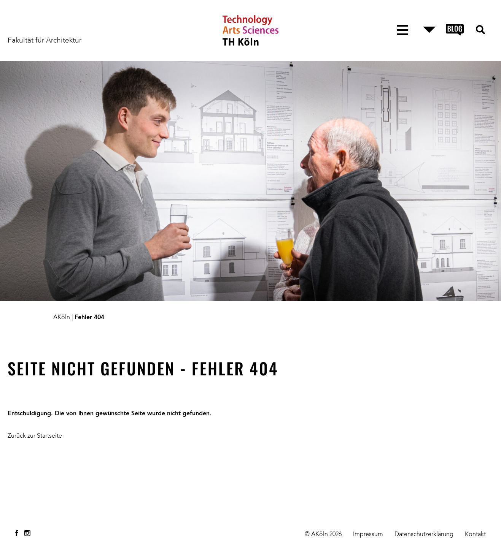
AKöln (61, 318)
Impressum (368, 535)
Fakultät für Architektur (44, 40)
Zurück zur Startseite (35, 436)
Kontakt (475, 535)
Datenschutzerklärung (423, 535)
